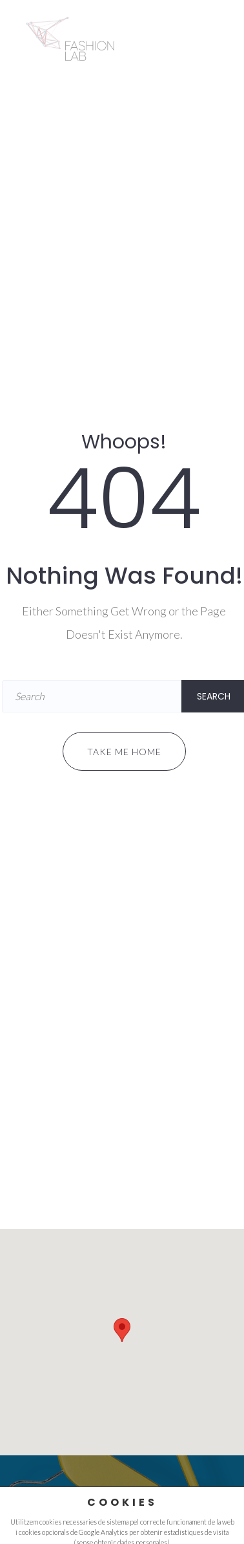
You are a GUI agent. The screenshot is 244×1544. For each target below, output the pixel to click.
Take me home (124, 751)
